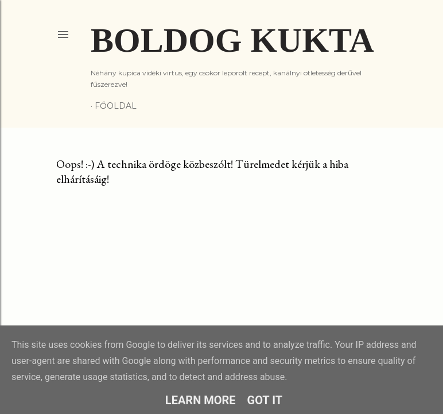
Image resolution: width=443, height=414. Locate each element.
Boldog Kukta (232, 40)
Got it (265, 400)
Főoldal (116, 106)
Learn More (200, 400)
